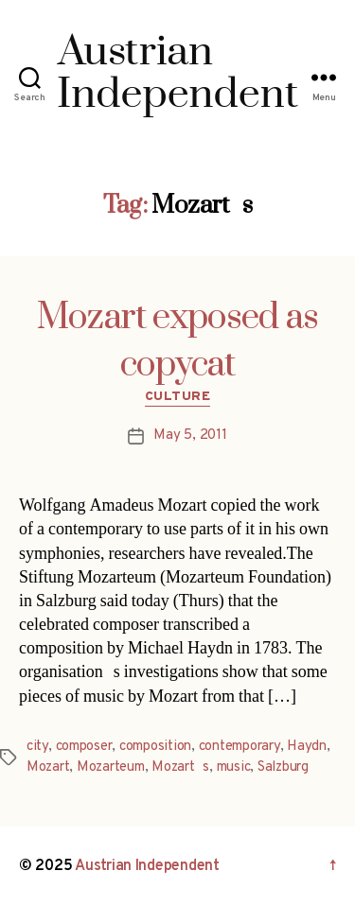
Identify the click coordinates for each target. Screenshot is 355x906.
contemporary (239, 747)
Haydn (307, 747)
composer (84, 747)
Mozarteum (111, 767)
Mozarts (180, 767)
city (37, 747)
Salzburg (283, 767)
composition (155, 747)
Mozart (48, 767)
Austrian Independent (147, 866)
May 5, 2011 (189, 435)
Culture (178, 397)
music (234, 767)
